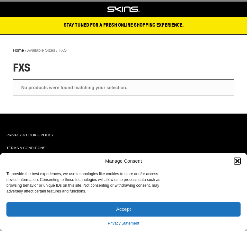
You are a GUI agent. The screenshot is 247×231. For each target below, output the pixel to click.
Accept (123, 209)
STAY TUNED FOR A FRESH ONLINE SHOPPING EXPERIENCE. (124, 25)
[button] (237, 161)
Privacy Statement (123, 223)
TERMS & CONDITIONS (25, 148)
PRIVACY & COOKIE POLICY (30, 135)
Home (18, 50)
